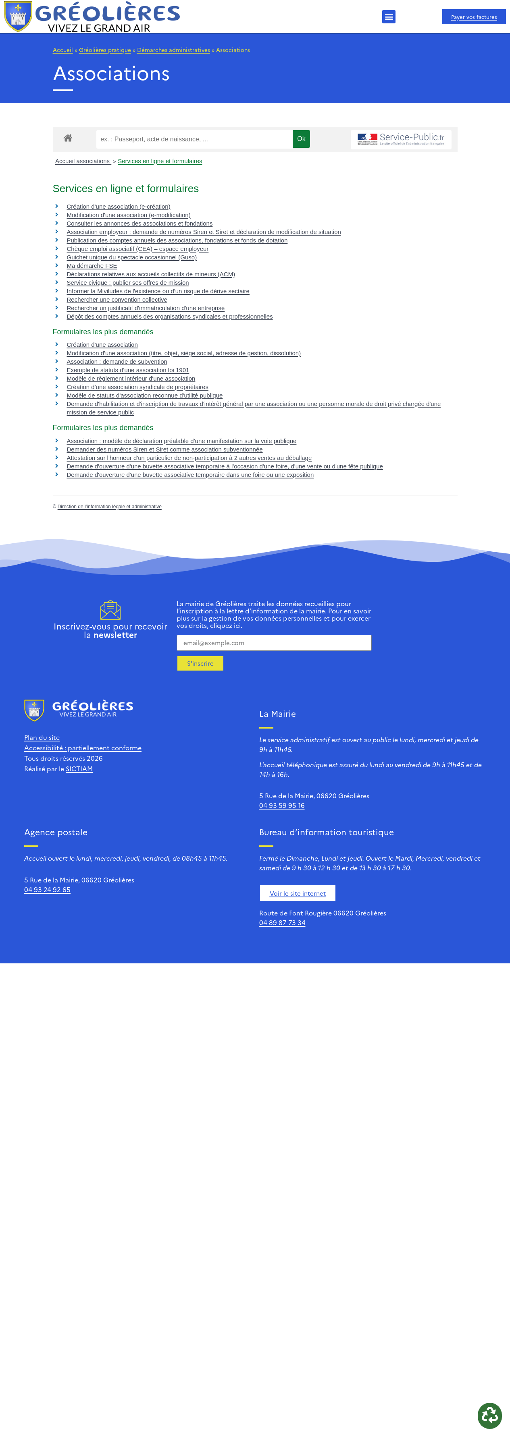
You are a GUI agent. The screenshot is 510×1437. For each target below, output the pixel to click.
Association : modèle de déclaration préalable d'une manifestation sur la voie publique (182, 440)
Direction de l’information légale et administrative (110, 506)
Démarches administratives (173, 49)
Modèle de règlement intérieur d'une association (131, 378)
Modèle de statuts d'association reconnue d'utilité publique (145, 395)
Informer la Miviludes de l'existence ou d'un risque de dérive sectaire (158, 291)
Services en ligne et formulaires (160, 160)
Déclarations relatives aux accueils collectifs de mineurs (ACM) (151, 274)
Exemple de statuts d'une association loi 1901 (128, 369)
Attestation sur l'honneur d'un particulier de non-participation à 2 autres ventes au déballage (189, 457)
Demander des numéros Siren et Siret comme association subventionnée (165, 449)
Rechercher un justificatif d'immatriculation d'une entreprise (146, 307)
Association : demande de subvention (117, 361)
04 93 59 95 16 (282, 805)
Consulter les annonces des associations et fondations (140, 223)
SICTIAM (79, 768)
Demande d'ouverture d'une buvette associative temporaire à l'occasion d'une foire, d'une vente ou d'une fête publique (225, 466)
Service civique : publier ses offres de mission (128, 282)
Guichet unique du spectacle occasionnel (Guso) (132, 257)
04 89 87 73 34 (282, 922)
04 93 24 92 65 (47, 889)
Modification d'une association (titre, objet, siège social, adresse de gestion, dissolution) (184, 353)
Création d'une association (102, 344)
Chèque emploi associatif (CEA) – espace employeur (138, 248)
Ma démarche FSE (92, 265)
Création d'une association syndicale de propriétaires (137, 386)
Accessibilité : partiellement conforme (83, 747)
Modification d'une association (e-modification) (129, 214)
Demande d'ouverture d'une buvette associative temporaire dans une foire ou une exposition (190, 474)
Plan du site (42, 737)
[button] (389, 16)
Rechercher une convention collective (117, 299)
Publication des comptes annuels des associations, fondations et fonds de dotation (177, 240)
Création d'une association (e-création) (119, 206)
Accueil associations (83, 160)
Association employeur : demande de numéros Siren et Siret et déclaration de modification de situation (204, 231)
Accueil (63, 49)
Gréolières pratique (105, 49)
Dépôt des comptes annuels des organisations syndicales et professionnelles (170, 316)
